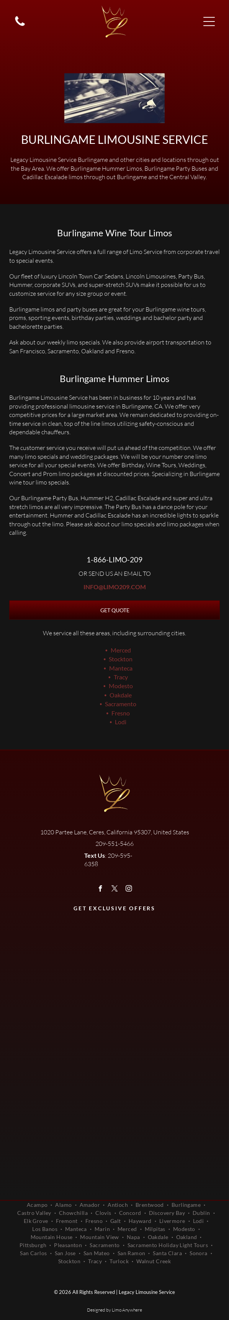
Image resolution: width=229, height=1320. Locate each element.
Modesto (121, 685)
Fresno (120, 713)
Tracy (121, 677)
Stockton (120, 658)
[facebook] (100, 889)
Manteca (120, 668)
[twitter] (114, 889)
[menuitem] (38, 1205)
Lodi (120, 721)
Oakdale (121, 695)
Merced (121, 650)
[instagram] (129, 889)
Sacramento (120, 703)
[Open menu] (209, 21)
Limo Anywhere (127, 1310)
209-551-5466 (114, 843)
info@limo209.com (114, 586)
